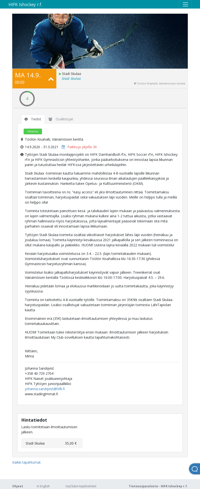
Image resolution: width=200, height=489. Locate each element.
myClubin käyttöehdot (81, 486)
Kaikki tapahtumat (26, 462)
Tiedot (33, 119)
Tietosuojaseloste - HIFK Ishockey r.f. (158, 486)
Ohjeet (17, 486)
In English (43, 486)
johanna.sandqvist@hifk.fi (45, 388)
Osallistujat (61, 119)
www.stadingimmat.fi (41, 394)
